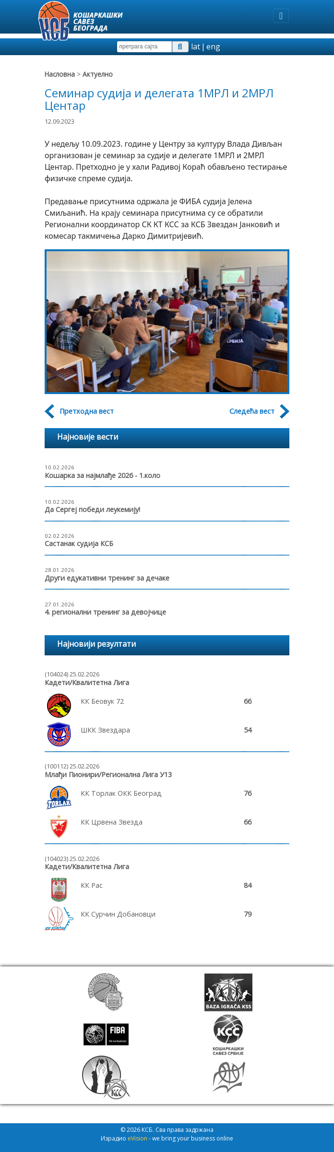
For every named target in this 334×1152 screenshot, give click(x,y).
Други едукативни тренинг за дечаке (107, 577)
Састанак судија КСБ (79, 543)
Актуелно (98, 74)
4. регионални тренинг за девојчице (105, 612)
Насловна (60, 74)
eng (213, 46)
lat (195, 46)
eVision (137, 1138)
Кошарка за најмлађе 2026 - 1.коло (102, 475)
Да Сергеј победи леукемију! (92, 509)
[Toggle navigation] (281, 16)
